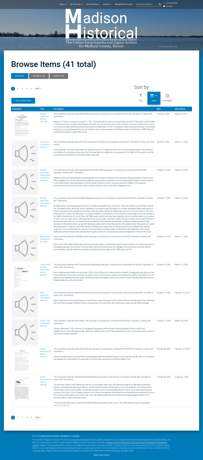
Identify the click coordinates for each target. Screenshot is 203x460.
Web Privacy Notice (101, 455)
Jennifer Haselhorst (62, 405)
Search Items (58, 76)
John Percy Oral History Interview (45, 144)
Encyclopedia (92, 4)
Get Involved (76, 4)
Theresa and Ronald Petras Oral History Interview (45, 270)
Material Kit (45, 436)
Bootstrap (55, 436)
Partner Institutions (123, 4)
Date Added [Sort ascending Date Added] (167, 97)
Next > (38, 89)
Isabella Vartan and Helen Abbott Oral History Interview (45, 175)
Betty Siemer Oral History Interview (45, 239)
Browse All (19, 76)
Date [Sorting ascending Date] (154, 97)
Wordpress (64, 436)
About (63, 4)
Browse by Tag (39, 76)
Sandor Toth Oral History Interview (45, 323)
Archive (107, 4)
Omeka (76, 436)
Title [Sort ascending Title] (141, 97)
